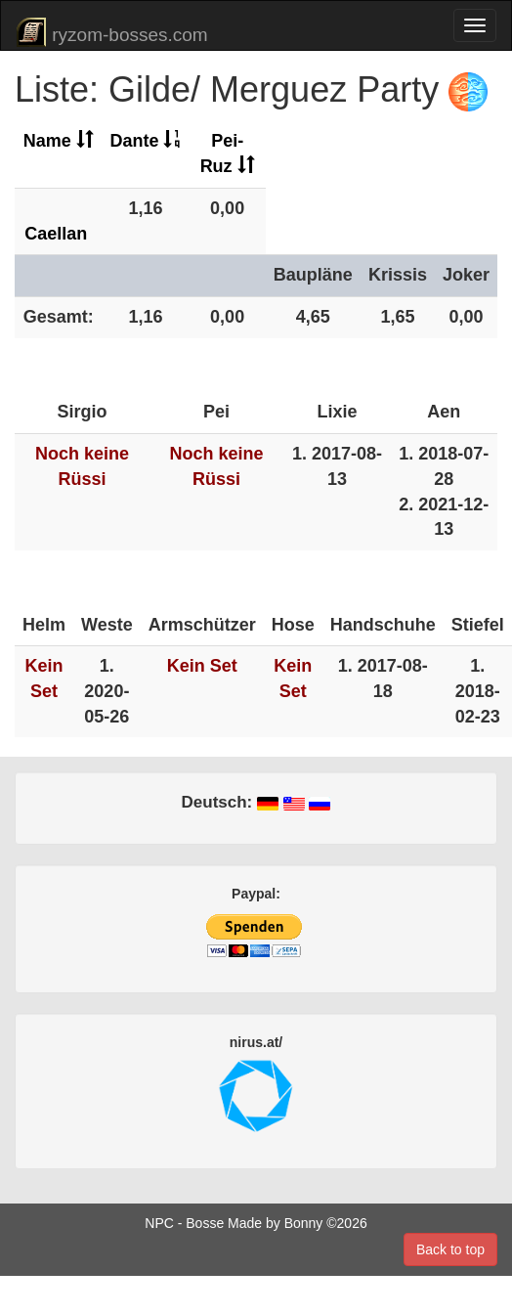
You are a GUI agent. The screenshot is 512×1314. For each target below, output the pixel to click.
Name (58, 141)
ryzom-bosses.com (112, 32)
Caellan (55, 233)
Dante (145, 141)
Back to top (450, 1249)
